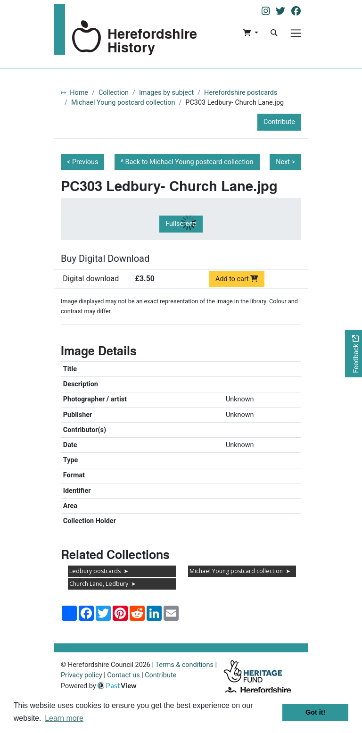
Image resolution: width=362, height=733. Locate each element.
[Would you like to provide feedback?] (353, 353)
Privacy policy (81, 675)
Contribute (279, 122)
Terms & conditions (184, 665)
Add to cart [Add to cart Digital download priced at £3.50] (236, 279)
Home (79, 93)
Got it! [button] (315, 712)
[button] (250, 33)
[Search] (273, 33)
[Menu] (295, 33)
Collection (114, 93)
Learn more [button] (64, 718)
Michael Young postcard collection (123, 103)
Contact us (123, 675)
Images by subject (166, 93)
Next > (285, 162)
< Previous (82, 162)
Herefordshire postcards (240, 93)
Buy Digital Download (105, 258)
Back (189, 162)
